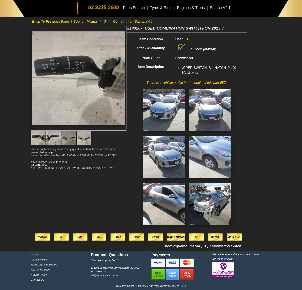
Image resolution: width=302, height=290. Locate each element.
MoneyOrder (172, 274)
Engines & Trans (191, 8)
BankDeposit (158, 274)
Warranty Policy (40, 269)
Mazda (92, 21)
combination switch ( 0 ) (132, 21)
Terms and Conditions (44, 264)
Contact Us (37, 279)
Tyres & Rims (161, 8)
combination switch (225, 246)
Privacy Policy (39, 259)
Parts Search (134, 8)
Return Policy (39, 274)
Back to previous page (51, 21)
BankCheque (186, 274)
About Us (36, 254)
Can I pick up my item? (104, 260)
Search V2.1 (220, 8)
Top (77, 21)
